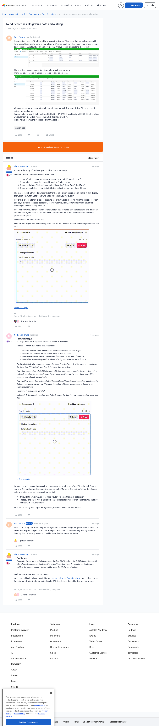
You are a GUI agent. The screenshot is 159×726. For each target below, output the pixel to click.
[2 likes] (25, 321)
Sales (53, 652)
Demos (92, 647)
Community (14, 14)
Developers (133, 641)
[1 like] (24, 540)
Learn (92, 624)
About (14, 669)
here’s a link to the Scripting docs (65, 578)
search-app (20, 128)
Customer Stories (98, 652)
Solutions (55, 624)
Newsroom (16, 692)
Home (4, 14)
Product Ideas (66, 5)
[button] (134, 5)
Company (16, 663)
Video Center (95, 641)
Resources (133, 624)
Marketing (55, 635)
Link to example (21, 307)
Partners (132, 629)
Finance (54, 658)
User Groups (51, 5)
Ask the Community (30, 14)
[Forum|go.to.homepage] (14, 5)
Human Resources (59, 647)
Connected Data (19, 658)
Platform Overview (20, 629)
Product (54, 629)
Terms (76, 721)
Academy (89, 5)
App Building (17, 647)
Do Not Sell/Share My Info (94, 721)
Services (132, 635)
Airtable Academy (98, 629)
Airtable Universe (136, 658)
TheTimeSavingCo (22, 166)
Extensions (16, 641)
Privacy (66, 721)
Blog (13, 681)
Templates (133, 652)
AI (12, 652)
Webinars (94, 658)
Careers (15, 675)
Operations (55, 641)
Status (14, 686)
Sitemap (54, 721)
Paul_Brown (19, 37)
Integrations (17, 635)
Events (78, 5)
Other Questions (49, 14)
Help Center (101, 5)
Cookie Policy (39, 714)
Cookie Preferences (118, 721)
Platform (15, 624)
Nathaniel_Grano (21, 334)
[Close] (51, 702)
